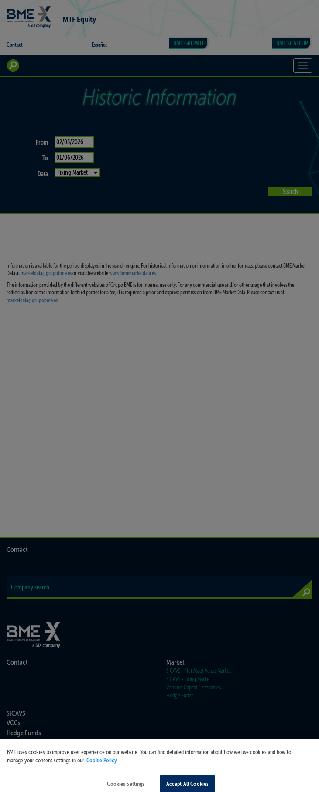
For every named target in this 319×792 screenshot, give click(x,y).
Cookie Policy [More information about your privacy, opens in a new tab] (101, 764)
